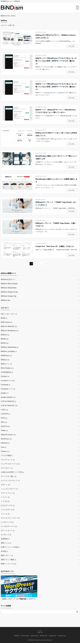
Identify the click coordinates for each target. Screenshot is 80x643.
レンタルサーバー (9, 526)
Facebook (5, 385)
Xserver (5, 451)
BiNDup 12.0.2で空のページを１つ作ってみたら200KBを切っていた (56, 134)
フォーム (5, 514)
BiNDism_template (9, 351)
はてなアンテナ (7, 505)
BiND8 (4, 339)
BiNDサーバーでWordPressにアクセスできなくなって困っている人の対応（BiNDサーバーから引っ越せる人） (56, 60)
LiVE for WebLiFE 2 (9, 405)
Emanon (49, 640)
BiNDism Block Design (9, 283)
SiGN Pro (5, 426)
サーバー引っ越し (8, 476)
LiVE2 (4, 410)
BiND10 (5, 335)
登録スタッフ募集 (8, 559)
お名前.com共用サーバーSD (12, 472)
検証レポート (7, 555)
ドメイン (5, 497)
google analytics (8, 397)
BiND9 (4, 343)
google (5, 393)
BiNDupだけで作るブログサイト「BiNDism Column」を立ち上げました (56, 36)
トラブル (5, 501)
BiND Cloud (6, 322)
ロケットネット (7, 530)
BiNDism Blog (33, 640)
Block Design (7, 368)
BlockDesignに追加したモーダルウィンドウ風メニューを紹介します (56, 157)
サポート (5, 485)
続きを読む (72, 46)
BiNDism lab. (5, 300)
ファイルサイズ (7, 509)
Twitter (4, 430)
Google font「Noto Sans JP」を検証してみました (55, 246)
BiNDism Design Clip (8, 296)
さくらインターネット (10, 480)
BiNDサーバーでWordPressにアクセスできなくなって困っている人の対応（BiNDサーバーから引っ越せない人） (56, 86)
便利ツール (6, 543)
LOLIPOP (5, 414)
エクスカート (7, 468)
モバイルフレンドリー (10, 518)
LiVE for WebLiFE (8, 401)
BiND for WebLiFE (9, 326)
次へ (48, 264)
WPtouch (5, 443)
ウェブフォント (7, 460)
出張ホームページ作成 (10, 547)
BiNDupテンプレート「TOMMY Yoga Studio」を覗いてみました (56, 224)
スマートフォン (7, 493)
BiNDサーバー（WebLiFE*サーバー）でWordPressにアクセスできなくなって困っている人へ (56, 111)
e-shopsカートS (8, 380)
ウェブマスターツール (10, 464)
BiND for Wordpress (9, 330)
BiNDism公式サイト (8, 279)
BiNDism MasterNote (8, 288)
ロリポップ (6, 534)
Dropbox (5, 376)
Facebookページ (8, 389)
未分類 (4, 551)
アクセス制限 (7, 455)
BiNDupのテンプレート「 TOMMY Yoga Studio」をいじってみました (56, 203)
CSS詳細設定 (7, 372)
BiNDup (5, 360)
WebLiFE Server (8, 435)
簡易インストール (8, 564)
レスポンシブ (7, 522)
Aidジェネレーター (9, 314)
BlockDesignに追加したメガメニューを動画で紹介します (56, 180)
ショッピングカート (9, 489)
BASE (4, 318)
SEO (4, 422)
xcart (3, 447)
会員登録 (5, 539)
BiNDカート (6, 364)
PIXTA (4, 418)
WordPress (6, 439)
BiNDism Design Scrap (9, 292)
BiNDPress (6, 355)
